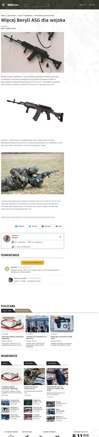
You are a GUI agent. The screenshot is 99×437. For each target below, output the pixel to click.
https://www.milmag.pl (14, 217)
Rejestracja (78, 5)
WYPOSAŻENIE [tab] (52, 363)
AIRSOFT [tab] (5, 363)
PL (94, 5)
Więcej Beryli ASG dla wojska (44, 15)
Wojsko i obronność (25, 15)
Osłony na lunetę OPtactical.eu (31, 388)
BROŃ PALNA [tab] (29, 363)
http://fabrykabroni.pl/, (31, 217)
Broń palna (12, 15)
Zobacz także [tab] (7, 310)
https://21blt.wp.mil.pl (47, 217)
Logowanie (87, 5)
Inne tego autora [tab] (22, 310)
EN (96, 5)
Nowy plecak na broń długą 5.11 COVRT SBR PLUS (55, 388)
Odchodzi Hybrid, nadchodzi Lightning (10, 388)
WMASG (3, 15)
